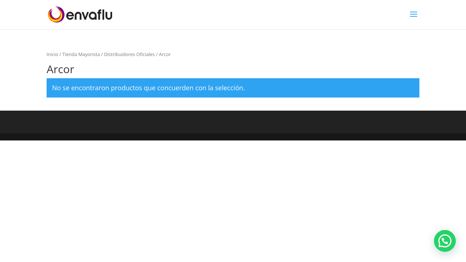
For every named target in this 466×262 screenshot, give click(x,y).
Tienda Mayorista (81, 54)
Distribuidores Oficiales (129, 54)
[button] (445, 241)
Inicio (52, 54)
